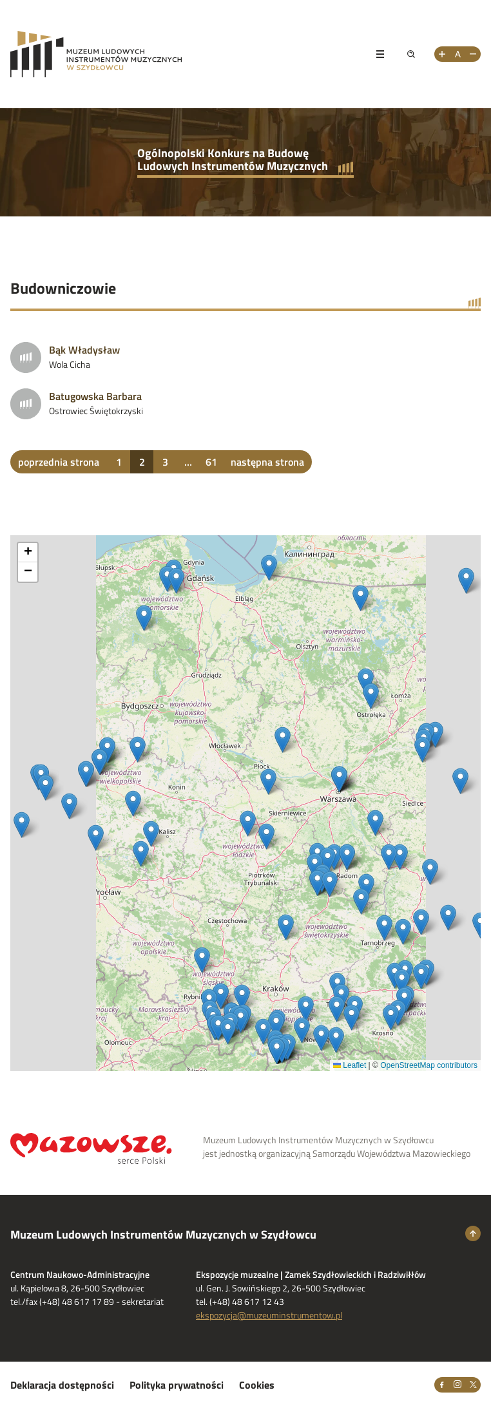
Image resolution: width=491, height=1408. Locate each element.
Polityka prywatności (177, 1385)
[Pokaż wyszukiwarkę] (411, 54)
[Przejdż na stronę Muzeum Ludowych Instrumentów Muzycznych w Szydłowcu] (183, 54)
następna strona (267, 462)
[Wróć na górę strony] (473, 1233)
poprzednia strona (58, 462)
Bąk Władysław (84, 349)
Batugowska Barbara (95, 396)
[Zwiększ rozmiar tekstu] (442, 54)
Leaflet (349, 1065)
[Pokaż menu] (380, 54)
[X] (473, 1385)
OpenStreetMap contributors (428, 1065)
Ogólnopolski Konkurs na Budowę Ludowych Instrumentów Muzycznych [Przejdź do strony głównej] (232, 159)
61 (211, 462)
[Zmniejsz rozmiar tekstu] (473, 54)
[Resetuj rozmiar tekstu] (457, 54)
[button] (430, 872)
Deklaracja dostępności (62, 1385)
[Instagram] (457, 1385)
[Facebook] (442, 1385)
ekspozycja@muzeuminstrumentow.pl (269, 1315)
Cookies (256, 1385)
